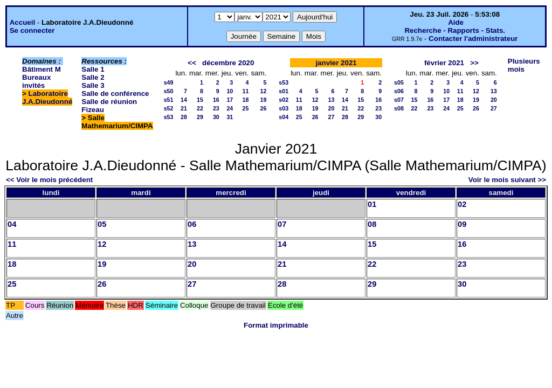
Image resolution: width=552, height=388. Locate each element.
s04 (283, 117)
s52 (169, 108)
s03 (283, 108)
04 (12, 224)
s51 (169, 99)
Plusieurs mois (524, 65)
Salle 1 (92, 69)
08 (372, 224)
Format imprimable (276, 325)
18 (246, 99)
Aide (456, 22)
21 (184, 108)
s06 (399, 91)
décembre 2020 (228, 63)
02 (462, 204)
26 (263, 108)
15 (200, 99)
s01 (283, 91)
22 (200, 108)
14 (184, 99)
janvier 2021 (335, 63)
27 (331, 117)
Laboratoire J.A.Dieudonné (47, 97)
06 (192, 224)
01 (372, 204)
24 (229, 108)
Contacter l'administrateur (473, 38)
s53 (169, 117)
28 (184, 117)
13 (331, 99)
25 (246, 108)
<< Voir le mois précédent (49, 180)
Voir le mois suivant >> (507, 180)
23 (216, 108)
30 (216, 117)
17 (229, 99)
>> (474, 63)
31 (229, 117)
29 (200, 117)
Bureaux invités (36, 81)
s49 (169, 82)
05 (102, 224)
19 (263, 99)
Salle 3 (92, 85)
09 (462, 224)
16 (216, 99)
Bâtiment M (41, 69)
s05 (399, 82)
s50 (169, 91)
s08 (399, 108)
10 (229, 91)
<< (192, 63)
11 (246, 91)
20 (331, 108)
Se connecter (32, 30)
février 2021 (444, 63)
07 (282, 224)
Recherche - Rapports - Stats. (454, 30)
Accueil (22, 22)
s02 (283, 99)
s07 (399, 99)
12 (263, 91)
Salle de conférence (115, 93)
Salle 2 (92, 77)
